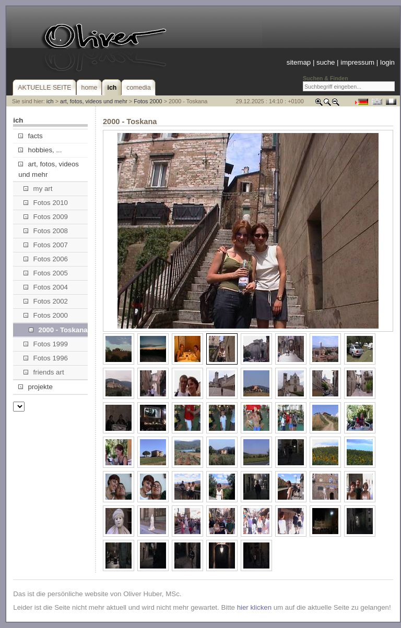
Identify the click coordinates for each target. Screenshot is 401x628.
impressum (357, 62)
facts (30, 136)
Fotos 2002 (45, 301)
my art (37, 188)
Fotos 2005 (45, 273)
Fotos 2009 (45, 217)
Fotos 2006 (45, 259)
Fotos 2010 (45, 203)
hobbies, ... (40, 150)
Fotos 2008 (45, 231)
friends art (43, 372)
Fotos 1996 (45, 358)
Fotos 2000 (148, 101)
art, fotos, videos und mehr (93, 101)
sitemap (299, 62)
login (387, 62)
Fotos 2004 (45, 287)
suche (325, 62)
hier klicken (254, 607)
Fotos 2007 (45, 245)
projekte (35, 387)
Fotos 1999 (45, 344)
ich (50, 101)
